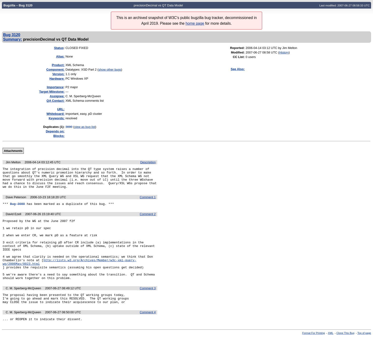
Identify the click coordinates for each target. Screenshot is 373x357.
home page (195, 23)
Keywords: (56, 118)
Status (59, 48)
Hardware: (57, 78)
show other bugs (109, 69)
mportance (55, 87)
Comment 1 (148, 201)
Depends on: (55, 131)
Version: (58, 74)
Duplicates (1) (53, 127)
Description (148, 162)
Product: (58, 65)
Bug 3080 (17, 209)
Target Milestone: (52, 91)
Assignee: (57, 96)
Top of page (364, 353)
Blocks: (58, 136)
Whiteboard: (55, 114)
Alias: (60, 56)
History (284, 52)
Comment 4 (148, 331)
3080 (68, 127)
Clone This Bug (345, 353)
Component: (55, 69)
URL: (60, 109)
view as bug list (84, 127)
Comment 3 (148, 305)
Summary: (12, 39)
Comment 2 (148, 219)
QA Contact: (55, 100)
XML (331, 353)
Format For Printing (313, 353)
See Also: (238, 69)
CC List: (239, 57)
